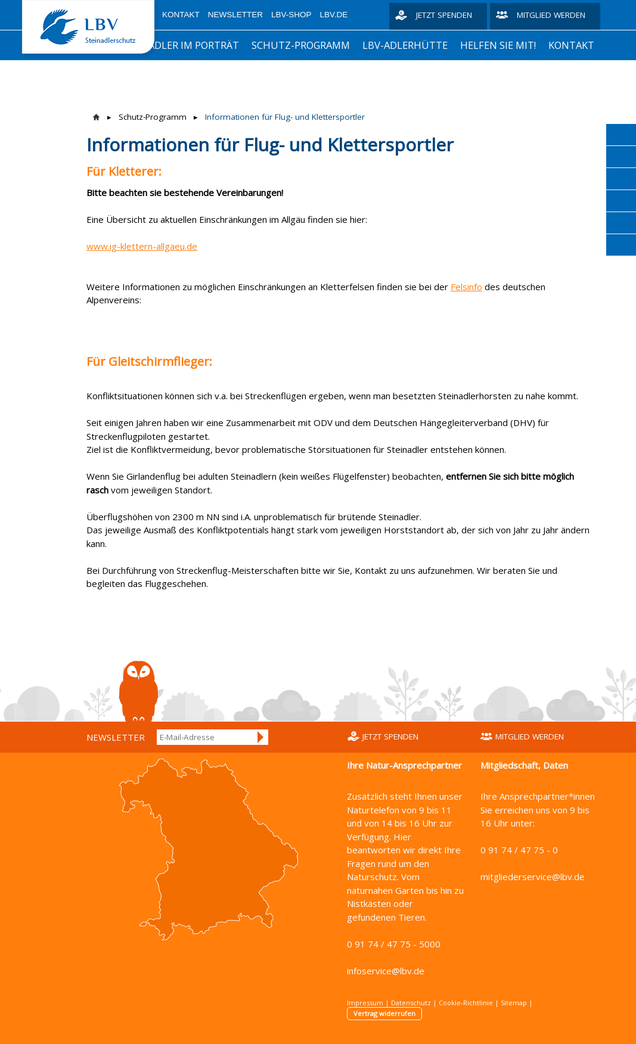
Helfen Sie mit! (498, 45)
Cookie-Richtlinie (466, 1002)
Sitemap (514, 1002)
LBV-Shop (291, 14)
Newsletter (235, 14)
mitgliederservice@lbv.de (532, 877)
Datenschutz (411, 1002)
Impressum (365, 1002)
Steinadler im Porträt (179, 45)
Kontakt (181, 14)
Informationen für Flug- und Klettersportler (285, 116)
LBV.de (334, 14)
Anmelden (261, 737)
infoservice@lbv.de (385, 971)
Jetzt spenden (444, 15)
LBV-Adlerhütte (405, 45)
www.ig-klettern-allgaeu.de (141, 246)
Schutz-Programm (301, 45)
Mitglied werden (551, 15)
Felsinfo (466, 287)
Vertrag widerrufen (384, 1013)
